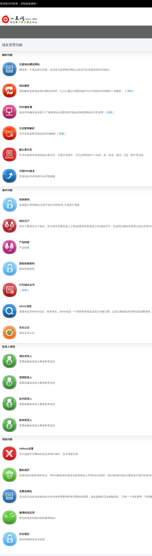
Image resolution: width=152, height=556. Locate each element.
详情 (129, 91)
